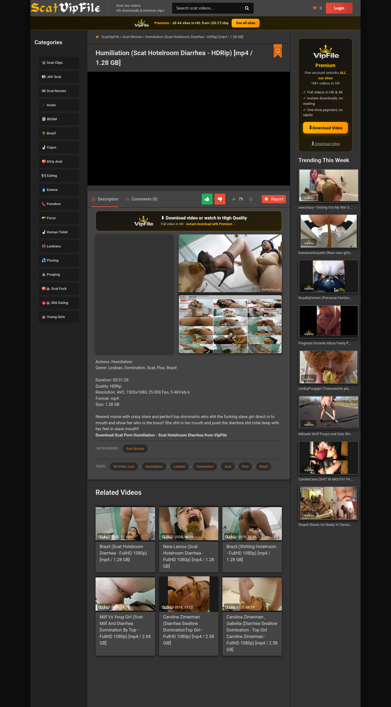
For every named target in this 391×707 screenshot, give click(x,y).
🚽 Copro (49, 147)
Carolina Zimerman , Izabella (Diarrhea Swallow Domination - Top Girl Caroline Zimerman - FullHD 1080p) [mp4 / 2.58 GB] (252, 645)
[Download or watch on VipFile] (189, 221)
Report (273, 199)
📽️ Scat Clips (52, 63)
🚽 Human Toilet (55, 232)
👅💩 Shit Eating (55, 303)
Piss (256, 467)
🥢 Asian (49, 105)
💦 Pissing (50, 260)
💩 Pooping (51, 274)
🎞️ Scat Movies (54, 91)
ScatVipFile (110, 37)
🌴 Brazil (49, 133)
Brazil (118, 478)
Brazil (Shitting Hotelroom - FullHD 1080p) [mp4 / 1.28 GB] (251, 564)
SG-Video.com (125, 467)
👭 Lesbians (51, 246)
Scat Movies (132, 37)
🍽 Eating (49, 176)
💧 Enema (50, 190)
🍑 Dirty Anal (52, 161)
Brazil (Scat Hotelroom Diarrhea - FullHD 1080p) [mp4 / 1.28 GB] (123, 564)
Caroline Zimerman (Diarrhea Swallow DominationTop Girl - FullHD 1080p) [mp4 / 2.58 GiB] (188, 641)
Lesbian (185, 467)
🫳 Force (49, 218)
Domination (212, 467)
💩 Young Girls (53, 317)
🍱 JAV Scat (51, 77)
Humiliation (157, 467)
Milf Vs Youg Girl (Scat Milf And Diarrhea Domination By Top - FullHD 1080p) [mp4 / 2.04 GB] (125, 641)
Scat (237, 467)
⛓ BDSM (49, 119)
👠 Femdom (51, 204)
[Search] (246, 8)
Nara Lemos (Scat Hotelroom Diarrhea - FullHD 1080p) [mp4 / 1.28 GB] (188, 567)
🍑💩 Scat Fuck (54, 289)
